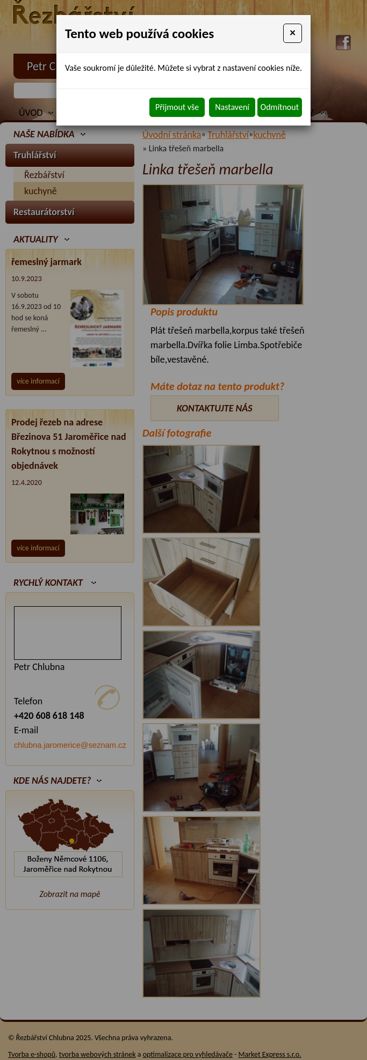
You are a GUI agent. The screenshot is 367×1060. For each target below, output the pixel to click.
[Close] (292, 33)
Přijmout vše (177, 107)
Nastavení (232, 107)
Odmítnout (280, 107)
